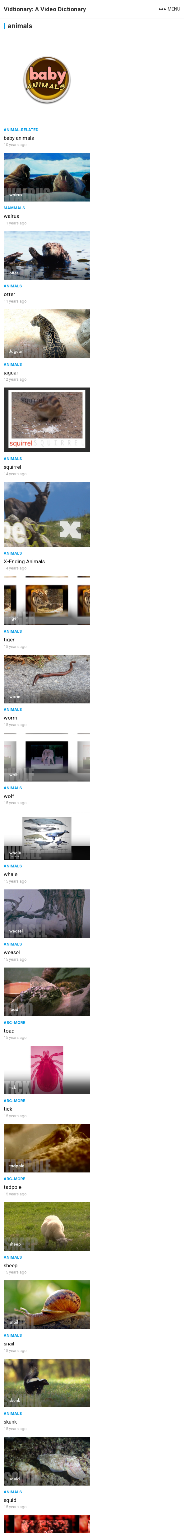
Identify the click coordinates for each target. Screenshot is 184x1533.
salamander (108, 1164)
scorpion (14, 1009)
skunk (10, 776)
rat (97, 1242)
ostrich (102, 1398)
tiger (9, 386)
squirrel (12, 309)
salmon (12, 1164)
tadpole (103, 620)
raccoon (104, 1320)
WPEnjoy (151, 1524)
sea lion (103, 853)
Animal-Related (21, 128)
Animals (13, 206)
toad (99, 542)
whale (101, 464)
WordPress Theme (118, 1524)
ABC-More (105, 534)
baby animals (19, 137)
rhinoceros (16, 1320)
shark (100, 1086)
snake (101, 931)
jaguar (101, 215)
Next (110, 1502)
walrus (102, 99)
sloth (9, 1086)
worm (101, 386)
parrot (11, 1476)
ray (7, 1242)
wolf (9, 464)
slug (99, 1009)
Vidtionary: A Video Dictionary (45, 9)
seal (8, 931)
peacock (104, 1476)
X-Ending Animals (115, 309)
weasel (12, 542)
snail (99, 698)
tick (8, 620)
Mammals (105, 91)
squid (100, 776)
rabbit (10, 1398)
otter (9, 215)
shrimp (12, 853)
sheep (10, 698)
